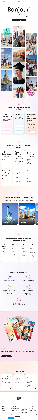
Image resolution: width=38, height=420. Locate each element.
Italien (19, 200)
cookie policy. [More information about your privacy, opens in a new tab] (17, 416)
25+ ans (3, 412)
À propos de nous (32, 406)
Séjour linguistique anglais (15, 408)
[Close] (36, 414)
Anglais (6, 200)
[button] (3, 1)
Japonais (23, 200)
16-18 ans (3, 408)
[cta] (19, 20)
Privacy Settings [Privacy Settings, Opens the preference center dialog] (3, 418)
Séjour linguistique (14, 406)
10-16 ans (3, 406)
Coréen (27, 200)
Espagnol (10, 200)
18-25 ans (3, 410)
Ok (10, 418)
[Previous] (33, 226)
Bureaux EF (31, 408)
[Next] (35, 226)
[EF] (19, 1)
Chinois (31, 200)
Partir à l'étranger (14, 410)
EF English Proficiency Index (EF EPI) (24, 409)
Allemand (15, 200)
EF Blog (22, 406)
